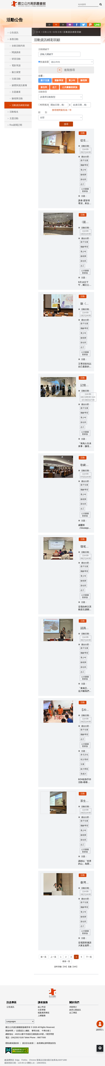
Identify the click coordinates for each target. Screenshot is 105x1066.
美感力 (83, 774)
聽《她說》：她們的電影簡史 (86, 303)
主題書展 (16, 92)
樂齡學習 (59, 80)
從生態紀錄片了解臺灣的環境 (86, 140)
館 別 (42, 112)
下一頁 (89, 957)
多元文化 (84, 754)
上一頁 (53, 957)
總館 (27, 1031)
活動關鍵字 (43, 49)
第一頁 (43, 957)
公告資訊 (14, 32)
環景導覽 (50, 1034)
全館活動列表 (18, 46)
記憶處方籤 (86, 385)
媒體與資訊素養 (19, 85)
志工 (54, 87)
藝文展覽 (16, 72)
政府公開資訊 (75, 1010)
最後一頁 (66, 961)
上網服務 (42, 1015)
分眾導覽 (42, 1010)
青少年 (72, 80)
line (97, 24)
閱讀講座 (16, 52)
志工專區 (73, 1013)
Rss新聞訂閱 (16, 125)
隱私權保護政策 (12, 1043)
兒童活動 (16, 79)
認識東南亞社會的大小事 (86, 628)
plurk (90, 24)
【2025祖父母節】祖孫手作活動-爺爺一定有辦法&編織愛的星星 (86, 709)
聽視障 (83, 80)
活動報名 (14, 112)
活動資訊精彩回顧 (20, 105)
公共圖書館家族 (69, 87)
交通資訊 (20, 1031)
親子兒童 (45, 80)
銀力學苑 (84, 769)
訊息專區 (11, 1002)
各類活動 (14, 39)
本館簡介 (73, 1007)
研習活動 (16, 59)
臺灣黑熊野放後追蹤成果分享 (86, 882)
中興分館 (45, 1031)
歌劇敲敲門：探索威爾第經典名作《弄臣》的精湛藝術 (86, 464)
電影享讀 (16, 65)
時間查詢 (44, 105)
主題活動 (14, 118)
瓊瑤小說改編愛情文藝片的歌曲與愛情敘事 (86, 546)
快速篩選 (44, 62)
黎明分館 (35, 1031)
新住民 (44, 87)
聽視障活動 (17, 98)
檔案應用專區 (43, 1013)
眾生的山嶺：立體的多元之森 (86, 800)
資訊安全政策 (28, 1043)
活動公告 (47, 32)
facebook (76, 24)
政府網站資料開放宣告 (46, 1043)
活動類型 (42, 92)
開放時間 (9, 1031)
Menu (4, 4)
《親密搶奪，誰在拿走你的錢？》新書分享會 (86, 222)
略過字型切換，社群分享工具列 (47, 22)
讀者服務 (43, 1002)
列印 (69, 24)
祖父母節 (84, 759)
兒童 (82, 764)
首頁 (38, 32)
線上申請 (42, 1007)
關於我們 (74, 1002)
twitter (83, 24)
